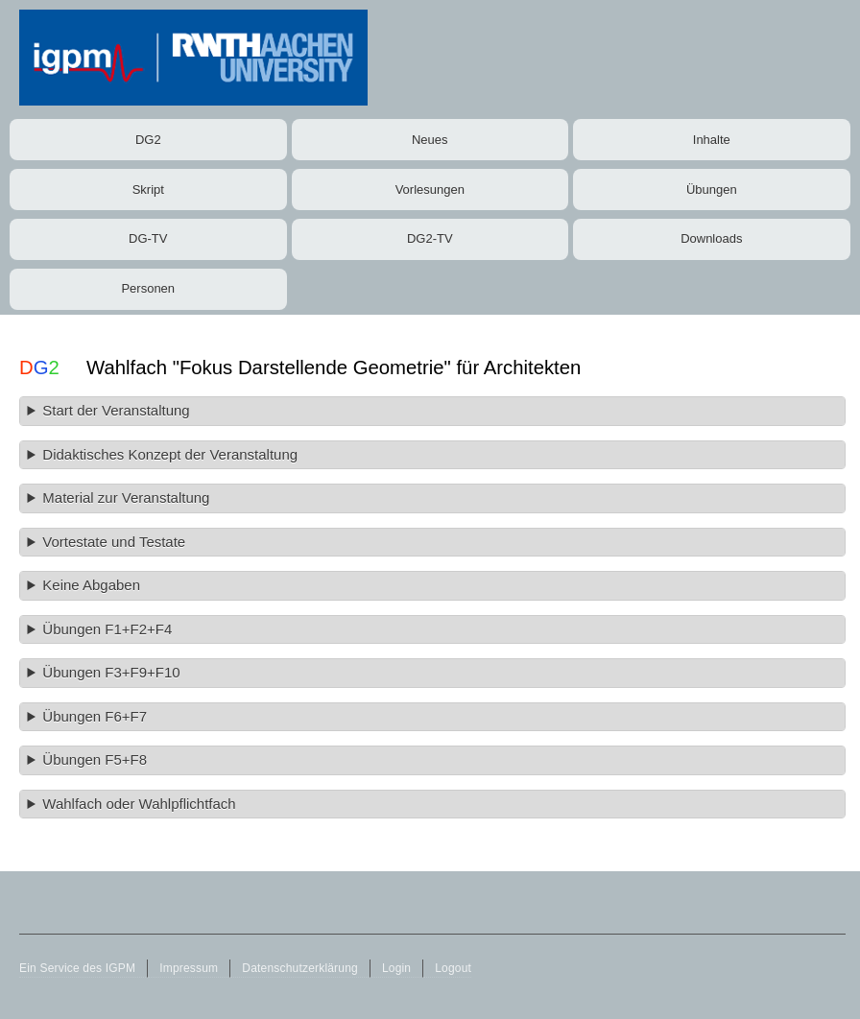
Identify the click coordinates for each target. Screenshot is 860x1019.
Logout (453, 968)
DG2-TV (430, 238)
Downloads (711, 238)
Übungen (711, 189)
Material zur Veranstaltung (125, 497)
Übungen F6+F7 (94, 716)
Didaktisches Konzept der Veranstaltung (170, 454)
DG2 (148, 139)
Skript (148, 189)
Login (396, 968)
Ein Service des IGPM (77, 968)
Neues (430, 139)
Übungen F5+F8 (94, 759)
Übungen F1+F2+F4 (107, 629)
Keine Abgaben (91, 585)
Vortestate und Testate (113, 541)
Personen (148, 288)
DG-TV (148, 238)
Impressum (188, 968)
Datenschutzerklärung (300, 968)
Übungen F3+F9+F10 (110, 672)
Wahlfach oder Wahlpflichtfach (138, 803)
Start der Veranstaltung (115, 410)
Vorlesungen (430, 189)
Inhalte (711, 139)
